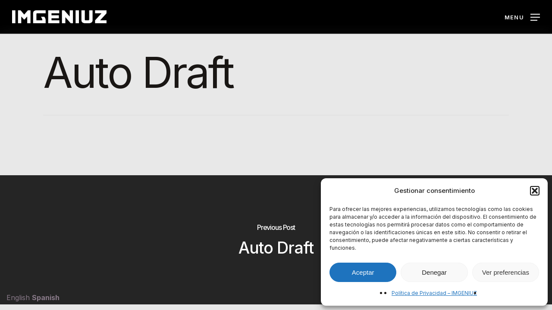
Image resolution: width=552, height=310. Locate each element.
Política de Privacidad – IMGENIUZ (434, 293)
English (18, 297)
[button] (534, 190)
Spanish (46, 297)
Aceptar (363, 272)
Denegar (434, 272)
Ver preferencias (505, 272)
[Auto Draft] (276, 239)
